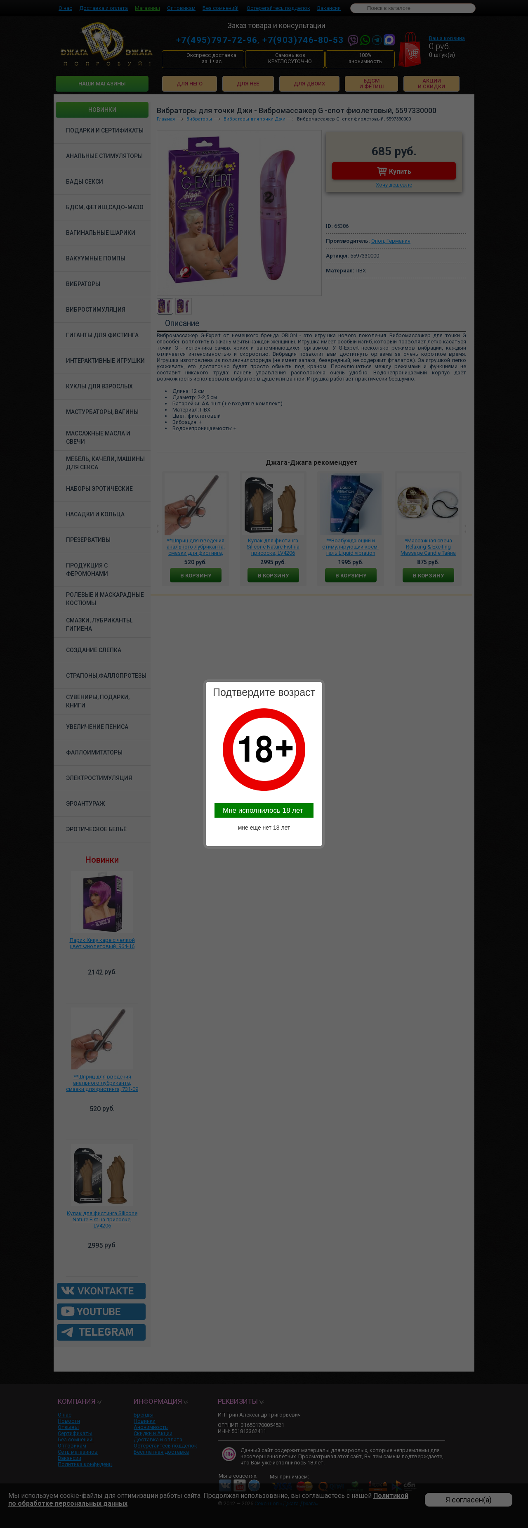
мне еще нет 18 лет (264, 827)
